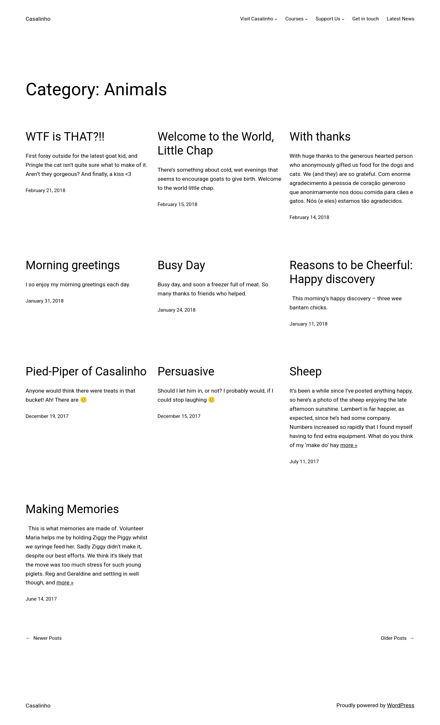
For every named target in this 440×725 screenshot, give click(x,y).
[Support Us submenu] (343, 18)
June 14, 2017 (41, 599)
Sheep (306, 371)
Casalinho (38, 19)
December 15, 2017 (179, 416)
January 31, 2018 (45, 301)
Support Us (328, 19)
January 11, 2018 (309, 324)
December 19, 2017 (47, 416)
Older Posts (397, 638)
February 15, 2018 (177, 204)
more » (348, 445)
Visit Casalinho (256, 19)
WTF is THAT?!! (65, 137)
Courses (294, 19)
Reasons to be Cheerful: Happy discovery (351, 272)
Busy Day (181, 265)
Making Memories (72, 509)
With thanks (320, 137)
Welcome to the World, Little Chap (215, 143)
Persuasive (185, 371)
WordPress (400, 705)
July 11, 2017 (304, 462)
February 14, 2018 (310, 217)
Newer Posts (44, 638)
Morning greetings (73, 265)
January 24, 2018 (176, 310)
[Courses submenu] (306, 18)
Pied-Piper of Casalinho (86, 371)
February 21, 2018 (45, 190)
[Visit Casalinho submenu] (275, 18)
